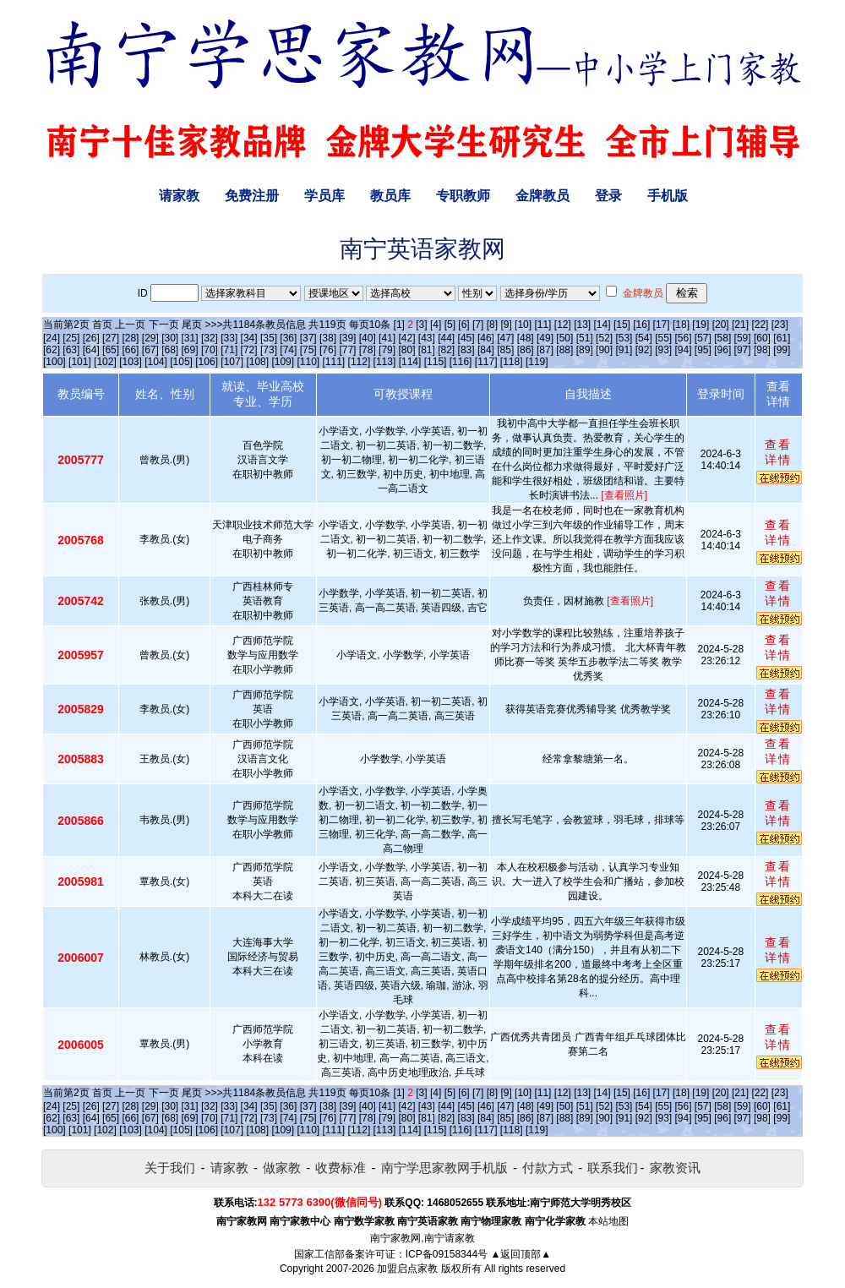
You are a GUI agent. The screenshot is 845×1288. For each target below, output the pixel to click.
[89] (584, 350)
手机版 (667, 195)
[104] (155, 362)
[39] (347, 338)
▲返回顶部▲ (520, 1254)
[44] (446, 338)
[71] (229, 350)
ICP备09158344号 (447, 1254)
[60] (762, 338)
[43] (426, 338)
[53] (623, 338)
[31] (190, 338)
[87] (545, 350)
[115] (435, 362)
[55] (663, 338)
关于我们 (169, 1167)
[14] (602, 324)
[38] (327, 338)
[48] (525, 338)
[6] (463, 324)
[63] (71, 350)
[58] (722, 338)
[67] (150, 350)
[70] (209, 350)
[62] (51, 350)
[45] (466, 338)
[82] (446, 350)
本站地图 (608, 1221)
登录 (608, 195)
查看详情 (778, 452)
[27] (110, 338)
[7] (477, 324)
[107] (232, 362)
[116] (461, 362)
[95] (703, 350)
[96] (722, 350)
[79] (387, 350)
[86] (525, 350)
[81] (426, 350)
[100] (54, 362)
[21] (740, 324)
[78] (367, 350)
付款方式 (547, 1167)
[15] (621, 324)
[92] (643, 350)
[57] (703, 338)
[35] (268, 338)
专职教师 (463, 195)
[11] (542, 324)
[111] (334, 362)
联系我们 (612, 1167)
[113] (384, 362)
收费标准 (340, 1167)
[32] (209, 338)
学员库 (324, 195)
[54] (643, 338)
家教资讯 (675, 1167)
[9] (505, 324)
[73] (268, 350)
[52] (604, 338)
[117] (486, 362)
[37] (308, 338)
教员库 (390, 195)
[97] (742, 350)
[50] (564, 338)
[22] (759, 324)
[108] (257, 362)
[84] (485, 350)
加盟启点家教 (407, 1268)
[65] (110, 350)
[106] (206, 362)
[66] (130, 350)
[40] (367, 338)
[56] (683, 338)
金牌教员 (542, 195)
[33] (229, 338)
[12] (562, 324)
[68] (169, 350)
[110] (308, 362)
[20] (720, 324)
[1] (399, 324)
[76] (327, 350)
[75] (308, 350)
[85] (505, 350)
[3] (421, 324)
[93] (663, 350)
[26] (91, 338)
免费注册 (252, 195)
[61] (781, 338)
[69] (190, 350)
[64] (91, 350)
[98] (762, 350)
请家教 (179, 195)
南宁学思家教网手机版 (444, 1167)
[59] (742, 338)
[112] (359, 362)
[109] (282, 362)
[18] (681, 324)
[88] (564, 350)
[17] (661, 324)
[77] (347, 350)
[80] (406, 350)
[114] (410, 362)
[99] (781, 350)
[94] (683, 350)
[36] (288, 338)
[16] (641, 324)
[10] (523, 324)
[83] (466, 350)
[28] (130, 338)
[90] (604, 350)
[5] (449, 324)
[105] (181, 362)
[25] (71, 338)
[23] (779, 324)
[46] (485, 338)
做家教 (282, 1167)
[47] (505, 338)
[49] (545, 338)
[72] (249, 350)
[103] (130, 362)
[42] (406, 338)
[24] (51, 338)
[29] (150, 338)
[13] (582, 324)
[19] (700, 324)
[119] (537, 362)
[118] (511, 362)
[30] (169, 338)
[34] (249, 338)
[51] (584, 338)
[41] (387, 338)
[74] (288, 350)
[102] (105, 362)
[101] (79, 362)
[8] (492, 324)
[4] (435, 324)
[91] (623, 350)
